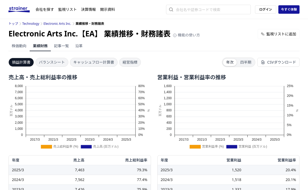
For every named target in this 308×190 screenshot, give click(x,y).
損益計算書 (21, 62)
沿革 (79, 45)
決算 (88, 9)
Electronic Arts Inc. (57, 23)
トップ (13, 23)
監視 (67, 9)
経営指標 (130, 62)
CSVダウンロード (278, 62)
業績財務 (40, 45)
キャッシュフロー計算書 (93, 62)
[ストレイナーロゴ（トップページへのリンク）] (21, 9)
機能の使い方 (186, 34)
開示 (107, 9)
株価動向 (19, 45)
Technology (30, 23)
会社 (44, 9)
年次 (230, 62)
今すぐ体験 (289, 9)
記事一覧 (61, 45)
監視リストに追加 (278, 33)
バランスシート (52, 62)
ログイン (265, 9)
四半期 (245, 62)
